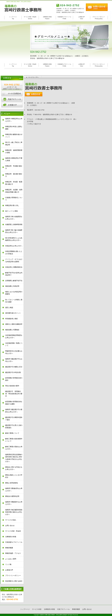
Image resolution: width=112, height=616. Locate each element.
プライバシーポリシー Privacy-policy (98, 17)
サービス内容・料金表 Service (30, 17)
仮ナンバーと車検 (11, 211)
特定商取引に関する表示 (13, 581)
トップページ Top (13, 17)
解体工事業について (12, 433)
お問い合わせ (12, 93)
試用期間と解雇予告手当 (13, 280)
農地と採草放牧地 (11, 483)
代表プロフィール (12, 99)
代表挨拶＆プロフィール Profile (64, 17)
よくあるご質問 (10, 559)
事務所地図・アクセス (13, 553)
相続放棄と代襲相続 (12, 330)
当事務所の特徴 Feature (47, 17)
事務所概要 (9, 548)
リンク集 (8, 564)
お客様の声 (12, 105)
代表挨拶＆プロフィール (13, 542)
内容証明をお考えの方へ (13, 246)
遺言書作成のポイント (13, 313)
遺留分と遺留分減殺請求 (13, 324)
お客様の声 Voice (81, 17)
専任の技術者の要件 (12, 386)
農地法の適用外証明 (12, 496)
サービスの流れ (10, 520)
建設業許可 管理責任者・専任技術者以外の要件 (13, 393)
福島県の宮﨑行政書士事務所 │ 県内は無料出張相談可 (54, 614)
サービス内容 (36, 609)
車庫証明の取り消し (12, 205)
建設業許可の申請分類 (13, 372)
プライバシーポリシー (13, 575)
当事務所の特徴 (10, 537)
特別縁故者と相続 (11, 318)
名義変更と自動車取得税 (13, 224)
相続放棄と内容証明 (12, 286)
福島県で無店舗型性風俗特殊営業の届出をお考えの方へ (13, 512)
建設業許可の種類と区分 (13, 367)
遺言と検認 (9, 307)
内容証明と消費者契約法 (13, 267)
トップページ (25, 609)
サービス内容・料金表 (13, 531)
